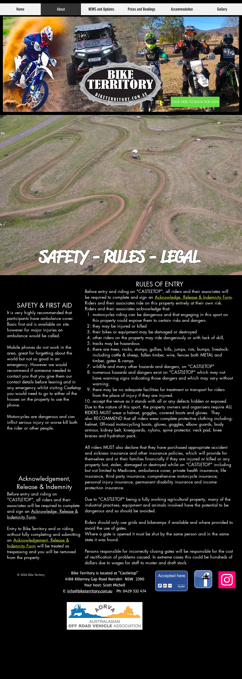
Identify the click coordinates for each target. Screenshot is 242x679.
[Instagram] (226, 579)
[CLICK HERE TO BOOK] (195, 102)
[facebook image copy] (203, 579)
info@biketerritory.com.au (89, 590)
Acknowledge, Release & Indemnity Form (193, 297)
